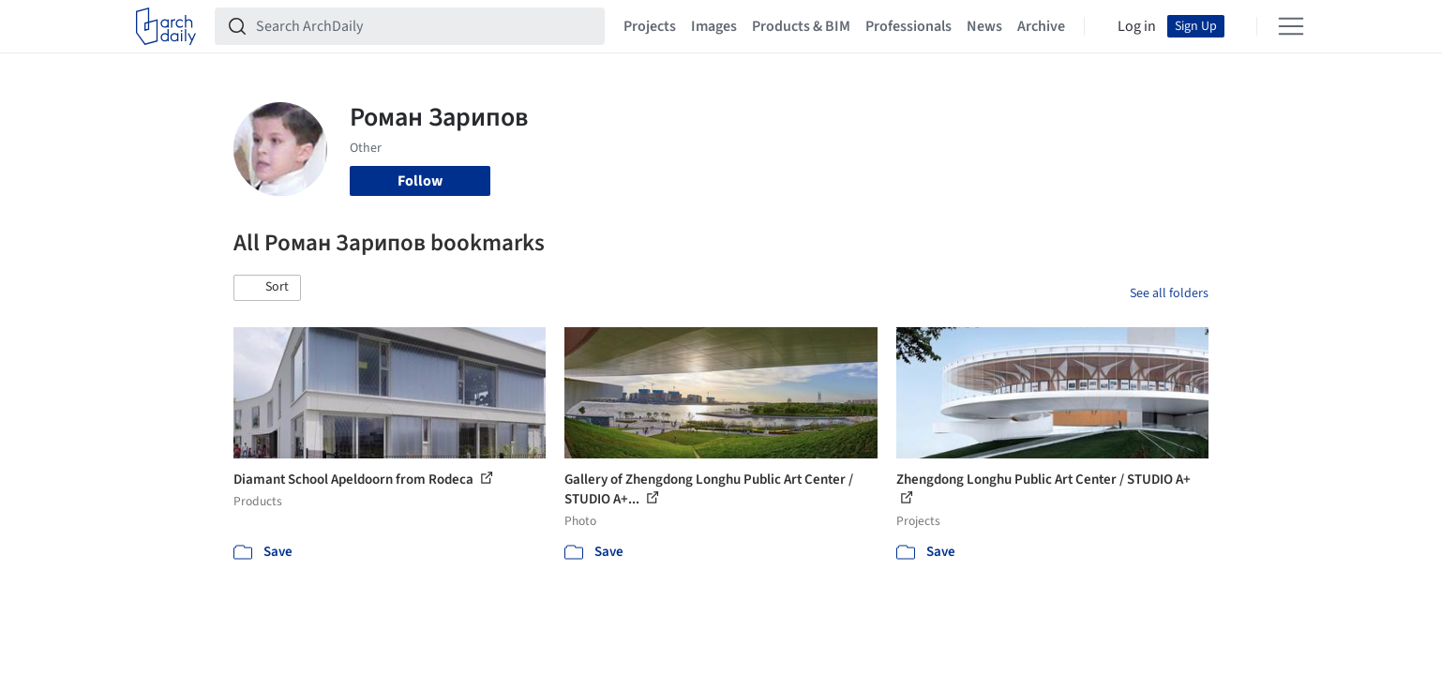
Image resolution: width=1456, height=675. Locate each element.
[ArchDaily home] (166, 26)
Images (714, 26)
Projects (649, 26)
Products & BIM (801, 26)
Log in (1137, 26)
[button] (267, 288)
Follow (420, 181)
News (984, 26)
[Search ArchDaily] (424, 26)
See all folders (1169, 293)
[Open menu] (1291, 26)
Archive (1041, 26)
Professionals (908, 26)
